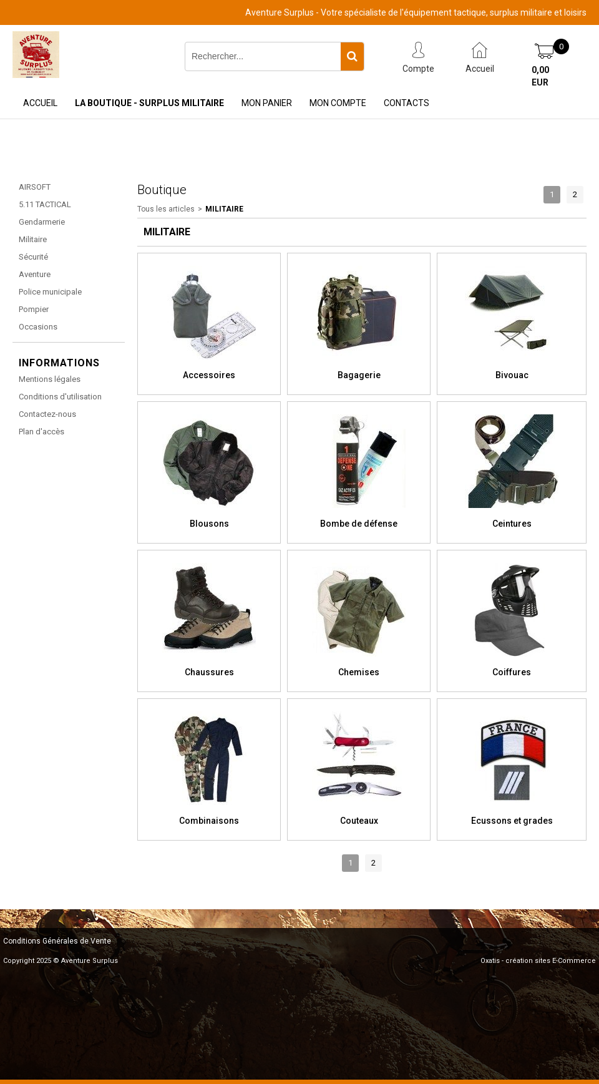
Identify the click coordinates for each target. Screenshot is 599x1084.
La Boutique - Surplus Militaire (149, 103)
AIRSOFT (35, 187)
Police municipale (50, 291)
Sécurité (33, 256)
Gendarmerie (42, 222)
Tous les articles (166, 209)
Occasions (38, 326)
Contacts (406, 103)
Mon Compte (337, 103)
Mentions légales (49, 379)
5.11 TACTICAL (45, 204)
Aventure (35, 274)
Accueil (40, 103)
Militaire (33, 239)
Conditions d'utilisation (60, 396)
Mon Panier (266, 103)
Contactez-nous (47, 414)
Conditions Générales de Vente (57, 941)
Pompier (34, 309)
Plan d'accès (41, 431)
